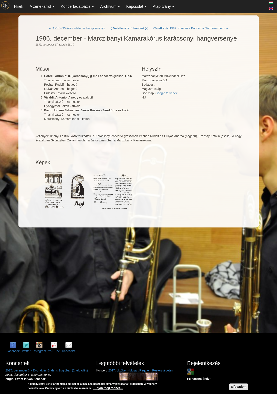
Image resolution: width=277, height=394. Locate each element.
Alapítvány (163, 6)
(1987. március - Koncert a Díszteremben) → (190, 28)
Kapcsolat (136, 6)
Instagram (39, 351)
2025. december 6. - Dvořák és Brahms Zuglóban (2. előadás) (46, 370)
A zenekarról (42, 6)
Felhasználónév (199, 378)
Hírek (18, 6)
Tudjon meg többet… (108, 388)
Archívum (110, 6)
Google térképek (166, 93)
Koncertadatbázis (77, 6)
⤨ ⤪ (129, 28)
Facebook (13, 351)
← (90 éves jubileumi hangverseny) (77, 28)
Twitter (26, 351)
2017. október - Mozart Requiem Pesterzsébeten (140, 370)
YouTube (54, 351)
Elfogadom (238, 386)
